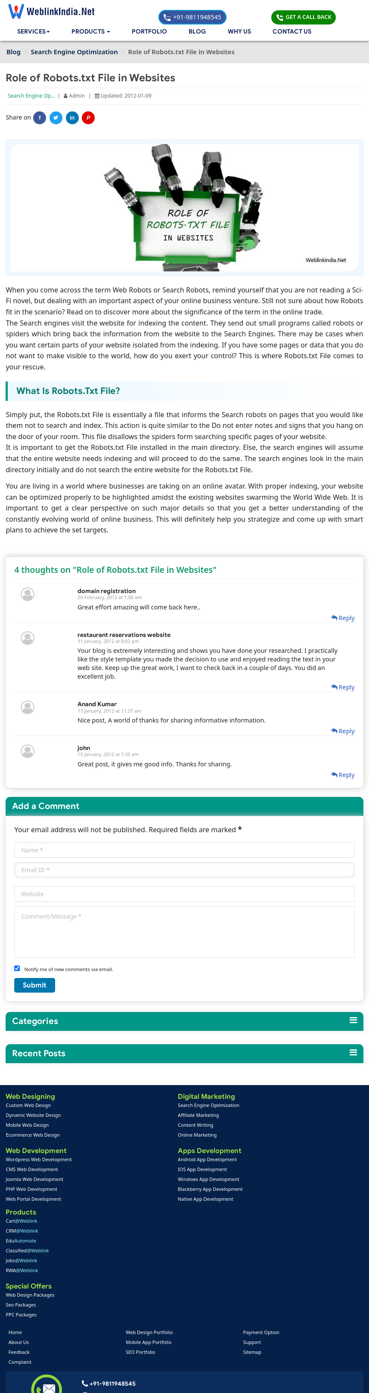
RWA (260, 1155)
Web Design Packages (268, 1181)
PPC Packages (259, 1200)
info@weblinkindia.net (111, 1296)
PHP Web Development (32, 1190)
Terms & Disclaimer (246, 1380)
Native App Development (153, 1200)
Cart (259, 1106)
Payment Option (261, 1220)
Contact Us (292, 32)
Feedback (20, 1240)
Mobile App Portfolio (149, 1230)
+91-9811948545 (237, 11)
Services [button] (34, 32)
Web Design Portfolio (149, 1220)
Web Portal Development (34, 1200)
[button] (92, 32)
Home (16, 1220)
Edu (259, 1125)
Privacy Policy (300, 1380)
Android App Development (154, 1161)
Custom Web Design (29, 1106)
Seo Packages (259, 1190)
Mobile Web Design (28, 1125)
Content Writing (143, 1125)
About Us (20, 1230)
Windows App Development (156, 1181)
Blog (197, 32)
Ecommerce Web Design (33, 1135)
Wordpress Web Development (39, 1161)
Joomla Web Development (35, 1181)
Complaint (21, 1250)
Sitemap (252, 1240)
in (73, 119)
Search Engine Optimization (42, 96)
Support (252, 1230)
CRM (260, 1116)
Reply (342, 618)
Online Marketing (144, 1135)
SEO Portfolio (140, 1240)
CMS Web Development (32, 1171)
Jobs (259, 1145)
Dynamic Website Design (34, 1116)
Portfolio (151, 32)
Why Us (239, 32)
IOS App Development (149, 1171)
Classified (265, 1135)
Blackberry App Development (157, 1190)
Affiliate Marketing (145, 1116)
